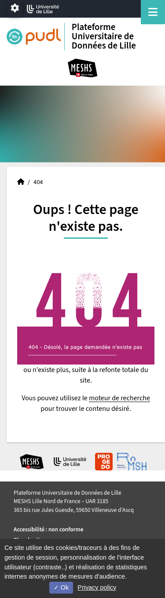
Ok (61, 587)
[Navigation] (153, 12)
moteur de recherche (119, 398)
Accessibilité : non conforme (48, 529)
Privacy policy (96, 587)
